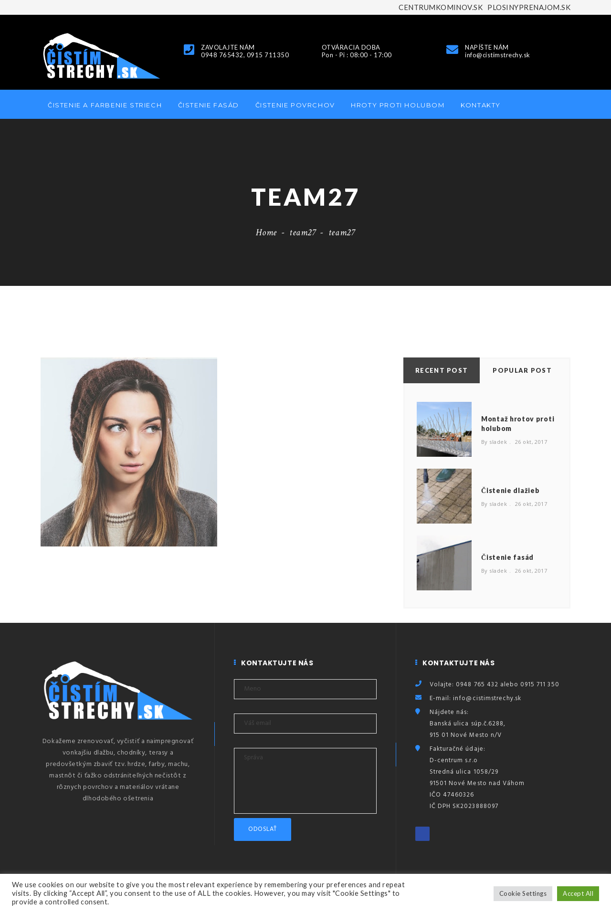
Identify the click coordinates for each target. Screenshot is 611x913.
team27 (302, 232)
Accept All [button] (578, 893)
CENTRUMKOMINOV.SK (441, 7)
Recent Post (441, 370)
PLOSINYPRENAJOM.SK (528, 7)
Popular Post (522, 370)
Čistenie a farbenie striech (105, 105)
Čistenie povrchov (295, 105)
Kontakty (481, 105)
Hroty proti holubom (397, 105)
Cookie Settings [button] (523, 893)
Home (266, 232)
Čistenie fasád (208, 105)
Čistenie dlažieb (510, 490)
